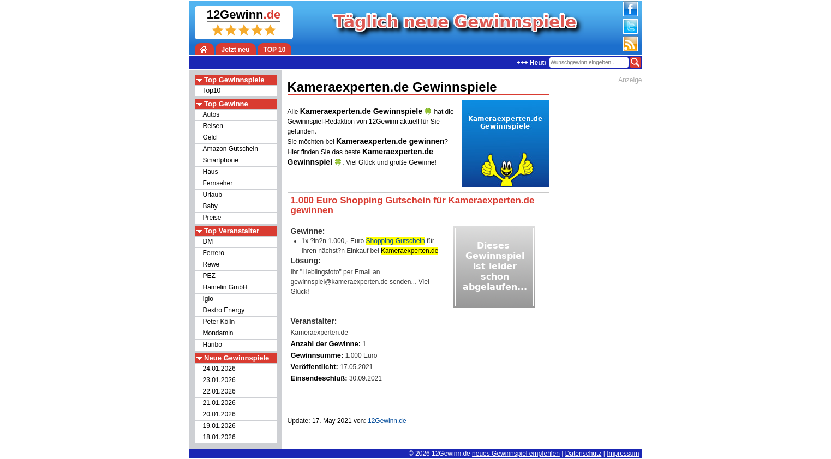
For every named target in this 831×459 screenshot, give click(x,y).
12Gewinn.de (451, 453)
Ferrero (213, 253)
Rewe (211, 264)
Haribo (212, 344)
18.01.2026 (219, 437)
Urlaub (212, 194)
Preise (212, 217)
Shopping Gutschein (395, 241)
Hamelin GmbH (225, 287)
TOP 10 (275, 49)
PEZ (209, 276)
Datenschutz (583, 453)
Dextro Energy (224, 310)
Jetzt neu (236, 49)
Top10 (212, 90)
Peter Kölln (219, 321)
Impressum (623, 453)
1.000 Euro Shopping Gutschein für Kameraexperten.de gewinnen (413, 205)
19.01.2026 (219, 426)
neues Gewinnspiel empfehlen (516, 453)
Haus (210, 172)
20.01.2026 (219, 414)
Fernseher (218, 183)
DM (208, 241)
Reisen (213, 126)
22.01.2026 (219, 391)
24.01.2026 (219, 368)
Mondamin (218, 333)
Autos (211, 114)
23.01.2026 (219, 380)
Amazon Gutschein (230, 149)
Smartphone (220, 160)
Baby (210, 206)
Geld (210, 137)
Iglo (208, 299)
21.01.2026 (219, 403)
